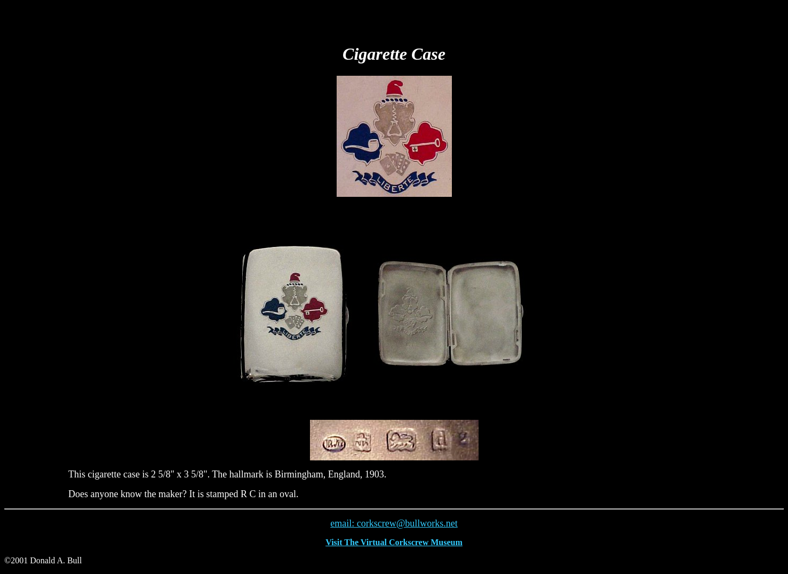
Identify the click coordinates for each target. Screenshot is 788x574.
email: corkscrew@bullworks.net (394, 523)
